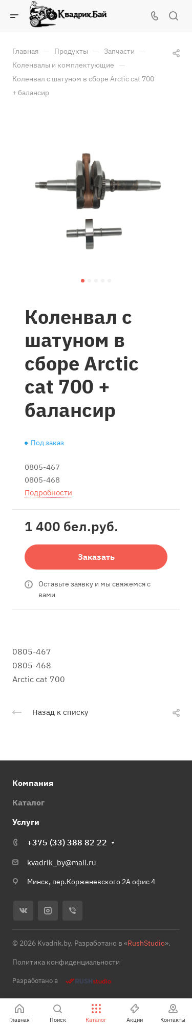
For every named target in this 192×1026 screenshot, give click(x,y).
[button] (82, 280)
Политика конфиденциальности (66, 962)
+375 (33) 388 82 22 (67, 842)
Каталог (28, 802)
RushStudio (146, 943)
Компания (32, 783)
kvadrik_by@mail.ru (61, 862)
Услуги (25, 822)
